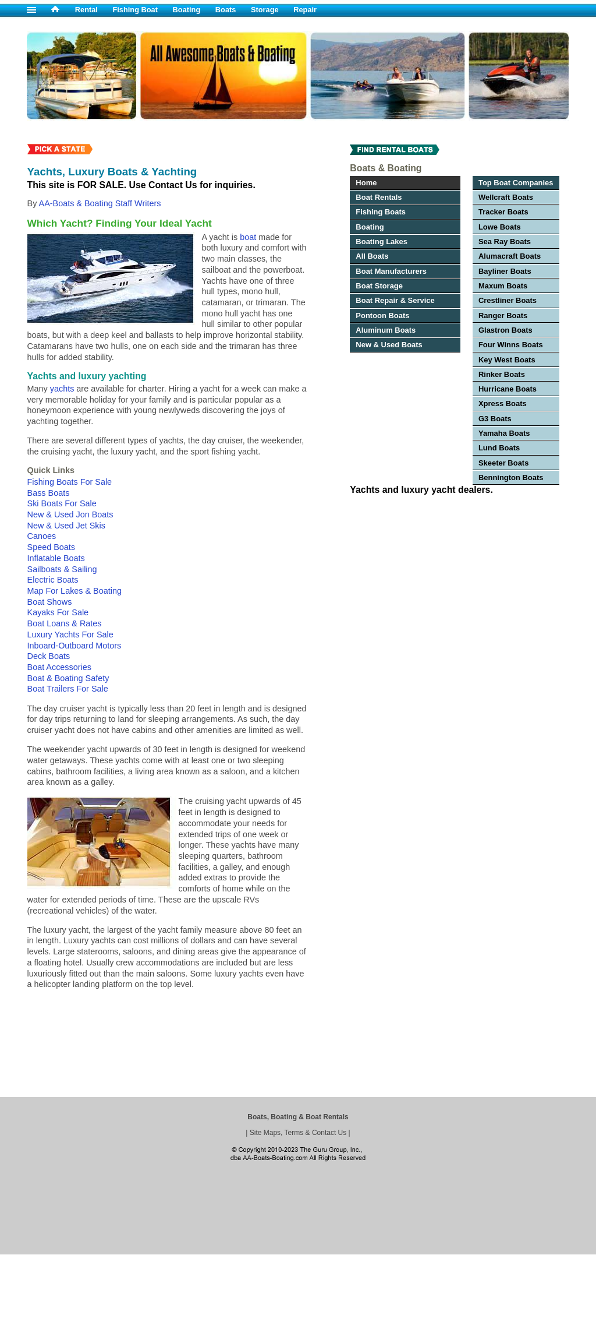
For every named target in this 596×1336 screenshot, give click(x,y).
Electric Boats (53, 579)
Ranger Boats (502, 315)
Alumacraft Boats (509, 256)
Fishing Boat (135, 9)
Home (366, 182)
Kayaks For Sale (58, 612)
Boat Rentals (379, 197)
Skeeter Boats (503, 463)
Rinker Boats (501, 374)
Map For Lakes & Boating (74, 590)
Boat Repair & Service (395, 300)
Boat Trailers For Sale (67, 688)
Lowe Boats (499, 227)
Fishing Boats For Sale (69, 482)
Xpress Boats (502, 403)
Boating (187, 9)
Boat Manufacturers (391, 271)
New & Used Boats (389, 344)
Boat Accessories (59, 667)
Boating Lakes (381, 241)
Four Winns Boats (510, 344)
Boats (225, 9)
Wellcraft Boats (505, 197)
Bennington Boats (511, 477)
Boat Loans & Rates (64, 623)
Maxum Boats (502, 285)
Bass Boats (48, 493)
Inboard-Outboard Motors (74, 645)
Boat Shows (49, 602)
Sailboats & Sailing (62, 569)
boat (248, 237)
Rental (86, 9)
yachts (62, 388)
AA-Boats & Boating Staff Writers (100, 203)
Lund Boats (499, 447)
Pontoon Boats (382, 315)
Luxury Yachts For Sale (70, 634)
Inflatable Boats (56, 558)
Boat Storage (379, 285)
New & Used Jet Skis (66, 525)
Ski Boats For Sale (62, 503)
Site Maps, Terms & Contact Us (298, 1133)
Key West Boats (506, 359)
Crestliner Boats (507, 300)
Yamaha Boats (504, 433)
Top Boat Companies (516, 182)
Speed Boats (51, 547)
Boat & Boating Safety (68, 678)
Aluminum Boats (386, 330)
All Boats (372, 256)
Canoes (41, 536)
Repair (305, 9)
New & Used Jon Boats (70, 514)
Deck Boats (48, 656)
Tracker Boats (503, 211)
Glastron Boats (505, 330)
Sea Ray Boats (504, 241)
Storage (265, 9)
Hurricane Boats (507, 389)
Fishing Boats (381, 211)
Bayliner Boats (504, 271)
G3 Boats (495, 418)
